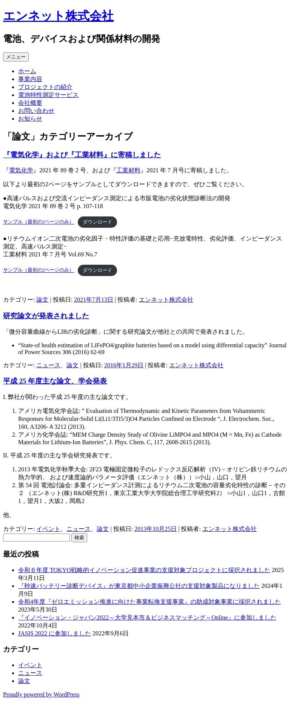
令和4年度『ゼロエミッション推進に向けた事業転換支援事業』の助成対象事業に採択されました (149, 601)
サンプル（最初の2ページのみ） (38, 222)
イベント (48, 529)
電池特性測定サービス (48, 95)
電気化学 (21, 170)
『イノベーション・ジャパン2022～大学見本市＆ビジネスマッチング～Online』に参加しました (147, 617)
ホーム (27, 71)
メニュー (16, 57)
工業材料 (128, 170)
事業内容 (30, 79)
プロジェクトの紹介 (45, 87)
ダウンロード (97, 222)
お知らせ (30, 118)
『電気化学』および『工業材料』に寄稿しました (82, 155)
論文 (42, 299)
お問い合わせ (36, 110)
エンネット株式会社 (58, 16)
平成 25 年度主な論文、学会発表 (55, 381)
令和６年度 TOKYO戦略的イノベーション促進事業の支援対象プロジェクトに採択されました (144, 570)
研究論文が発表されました (46, 316)
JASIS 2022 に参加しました (54, 633)
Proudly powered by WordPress (41, 694)
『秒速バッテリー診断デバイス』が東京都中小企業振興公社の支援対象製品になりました (139, 586)
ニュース (48, 365)
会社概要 (30, 103)
